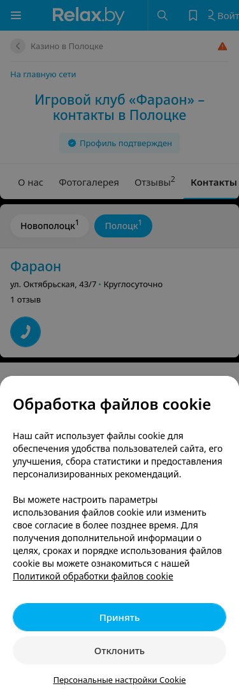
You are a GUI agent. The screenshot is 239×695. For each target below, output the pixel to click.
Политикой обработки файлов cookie (93, 576)
